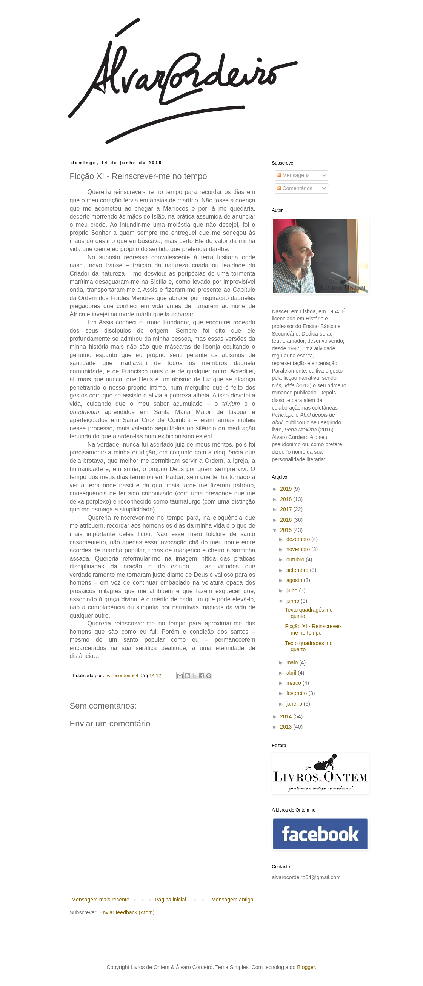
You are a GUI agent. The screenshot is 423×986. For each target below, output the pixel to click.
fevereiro (297, 693)
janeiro (295, 704)
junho (293, 601)
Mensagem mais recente (100, 900)
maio (292, 662)
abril (292, 673)
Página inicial (170, 900)
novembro (298, 549)
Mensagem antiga (232, 900)
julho (292, 590)
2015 (286, 530)
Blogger (306, 967)
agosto (295, 580)
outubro (296, 559)
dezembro (298, 539)
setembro (298, 570)
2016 (286, 520)
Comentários (294, 188)
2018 (286, 499)
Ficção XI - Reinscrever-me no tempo (313, 629)
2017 (286, 509)
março (294, 683)
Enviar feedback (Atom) (126, 912)
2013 (286, 727)
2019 (286, 489)
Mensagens (293, 175)
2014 (286, 716)
